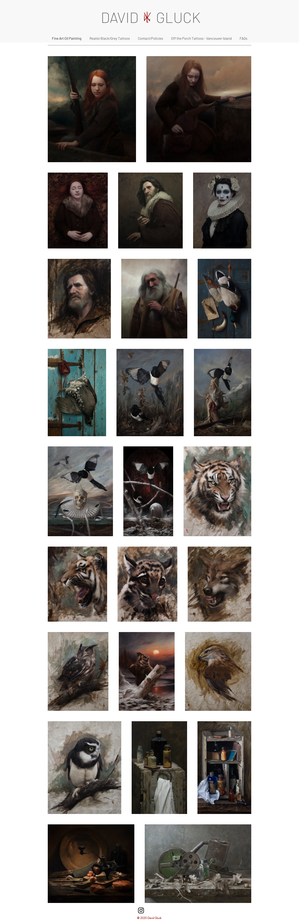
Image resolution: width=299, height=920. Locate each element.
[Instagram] (141, 910)
